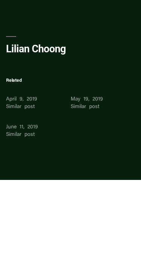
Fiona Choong (23, 91)
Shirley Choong (89, 91)
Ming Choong (22, 119)
